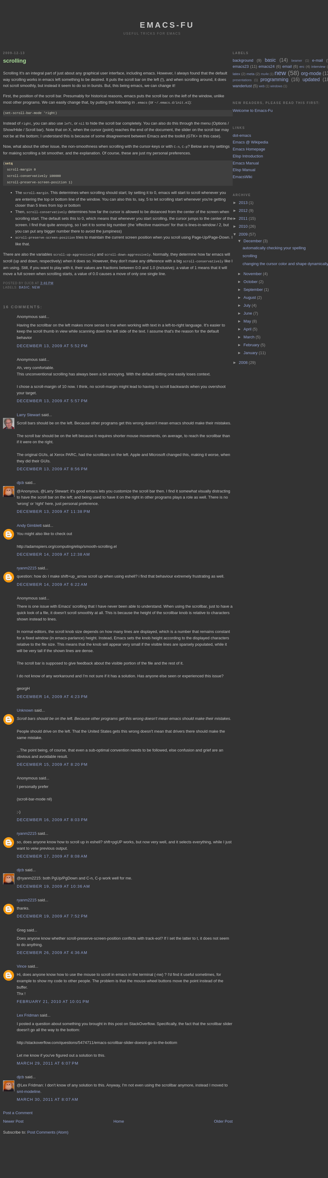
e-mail (317, 60)
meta (251, 74)
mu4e (265, 74)
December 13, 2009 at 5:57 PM (52, 398)
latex (236, 74)
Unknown (25, 708)
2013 (244, 202)
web (262, 86)
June (248, 313)
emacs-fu (167, 24)
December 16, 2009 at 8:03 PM (52, 817)
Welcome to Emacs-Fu (253, 110)
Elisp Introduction (248, 156)
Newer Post (13, 1119)
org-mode (311, 73)
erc (301, 66)
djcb (20, 480)
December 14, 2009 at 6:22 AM (52, 582)
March (250, 337)
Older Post (223, 1119)
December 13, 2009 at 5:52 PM (52, 343)
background (243, 60)
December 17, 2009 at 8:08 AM (52, 854)
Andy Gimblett (29, 523)
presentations (242, 80)
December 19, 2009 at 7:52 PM (52, 913)
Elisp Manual (244, 170)
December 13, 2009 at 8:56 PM (52, 466)
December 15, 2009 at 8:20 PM (52, 762)
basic (24, 285)
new (36, 285)
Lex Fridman (28, 1012)
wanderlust (242, 86)
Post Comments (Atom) (48, 1130)
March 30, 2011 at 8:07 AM (47, 1097)
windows (276, 86)
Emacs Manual (246, 163)
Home (118, 1119)
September (254, 289)
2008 (244, 362)
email (287, 66)
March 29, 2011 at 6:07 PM (48, 1061)
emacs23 (241, 66)
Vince (21, 964)
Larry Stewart (28, 412)
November (253, 273)
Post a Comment (18, 1110)
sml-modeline (28, 1089)
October (251, 281)
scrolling (14, 61)
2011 (244, 218)
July (248, 305)
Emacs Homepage (249, 149)
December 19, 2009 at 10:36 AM (53, 884)
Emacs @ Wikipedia (250, 142)
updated (310, 79)
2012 (244, 210)
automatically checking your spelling (273, 248)
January (251, 353)
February (252, 345)
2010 (244, 226)
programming (274, 79)
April (248, 329)
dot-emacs (242, 135)
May (248, 321)
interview (318, 66)
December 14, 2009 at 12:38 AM (53, 552)
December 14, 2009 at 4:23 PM (52, 694)
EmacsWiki (242, 176)
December (253, 241)
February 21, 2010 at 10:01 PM (53, 999)
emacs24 (267, 66)
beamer (296, 60)
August (250, 297)
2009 (244, 234)
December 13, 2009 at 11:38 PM (53, 509)
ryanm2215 (27, 565)
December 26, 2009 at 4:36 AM (52, 950)
